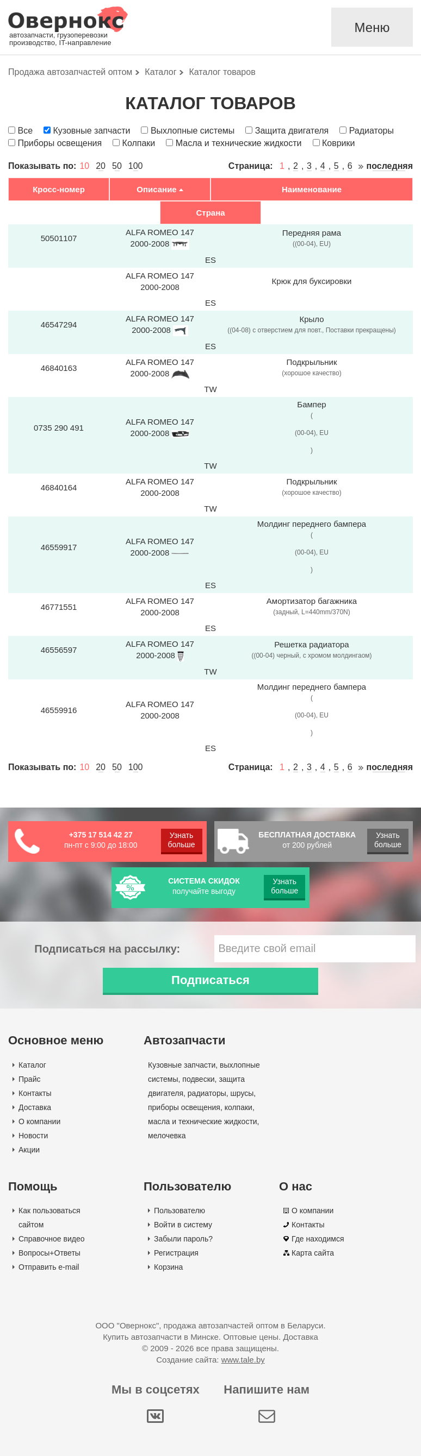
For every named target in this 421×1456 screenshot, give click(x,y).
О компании (39, 1121)
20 (101, 166)
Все (25, 130)
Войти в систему (183, 1224)
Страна (210, 212)
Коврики (338, 143)
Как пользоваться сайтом (49, 1217)
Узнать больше (181, 840)
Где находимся (318, 1238)
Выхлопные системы (192, 130)
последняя (390, 166)
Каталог (32, 1065)
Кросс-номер (59, 189)
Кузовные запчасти (91, 130)
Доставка (34, 1107)
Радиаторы (371, 130)
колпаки (238, 1107)
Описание (156, 189)
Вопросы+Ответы (49, 1253)
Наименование (312, 189)
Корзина (168, 1267)
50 (117, 166)
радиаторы (207, 1093)
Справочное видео (51, 1238)
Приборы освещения (59, 143)
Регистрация (176, 1253)
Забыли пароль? (183, 1238)
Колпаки (139, 143)
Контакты (34, 1093)
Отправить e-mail (48, 1267)
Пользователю (179, 1210)
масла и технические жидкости (202, 1121)
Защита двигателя (292, 130)
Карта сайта (313, 1253)
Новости (33, 1135)
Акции (29, 1149)
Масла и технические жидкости (239, 143)
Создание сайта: (210, 1359)
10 (84, 166)
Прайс (29, 1079)
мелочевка (167, 1135)
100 (135, 166)
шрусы (242, 1093)
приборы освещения (184, 1107)
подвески (198, 1079)
